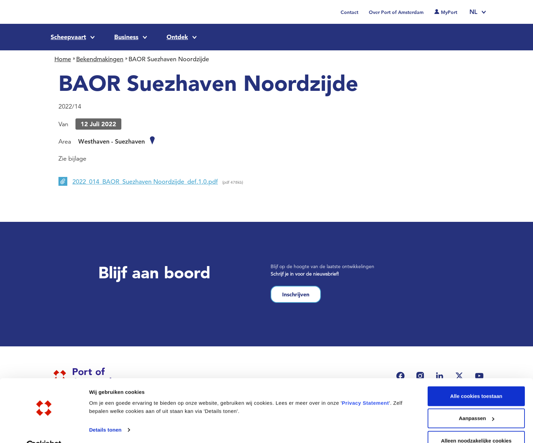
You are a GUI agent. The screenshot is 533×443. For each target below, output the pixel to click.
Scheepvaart (68, 37)
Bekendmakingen (99, 59)
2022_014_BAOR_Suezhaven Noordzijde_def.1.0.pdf (145, 181)
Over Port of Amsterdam (396, 12)
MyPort (449, 12)
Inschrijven (295, 294)
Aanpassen (476, 403)
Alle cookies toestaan (476, 380)
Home (62, 59)
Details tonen (105, 414)
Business (126, 37)
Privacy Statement (365, 387)
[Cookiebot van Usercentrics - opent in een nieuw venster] (44, 430)
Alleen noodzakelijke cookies (476, 425)
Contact (349, 12)
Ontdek (177, 37)
